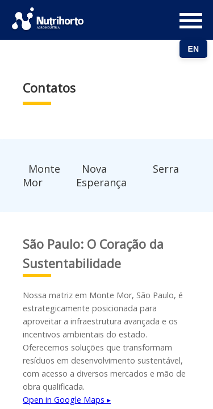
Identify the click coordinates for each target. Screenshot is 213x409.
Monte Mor (41, 175)
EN (193, 48)
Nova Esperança (101, 175)
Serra (166, 169)
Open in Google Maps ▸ (67, 399)
